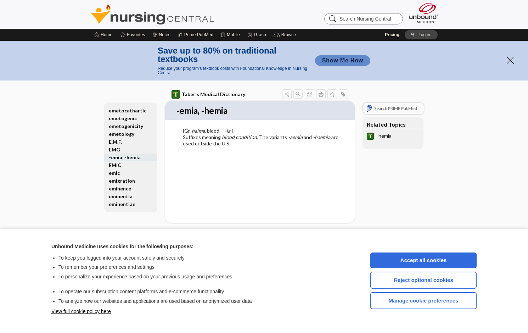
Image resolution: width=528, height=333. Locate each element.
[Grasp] (256, 35)
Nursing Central (179, 14)
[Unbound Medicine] (423, 13)
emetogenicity (126, 126)
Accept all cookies (423, 260)
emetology (121, 134)
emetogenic (123, 118)
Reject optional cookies (423, 280)
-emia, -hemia (125, 157)
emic (114, 173)
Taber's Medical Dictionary (208, 94)
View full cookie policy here (81, 311)
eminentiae (122, 204)
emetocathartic (127, 110)
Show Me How (342, 60)
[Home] (103, 35)
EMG (114, 149)
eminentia (121, 196)
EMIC (115, 165)
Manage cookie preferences (424, 301)
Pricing (392, 34)
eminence (120, 188)
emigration (122, 181)
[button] (286, 35)
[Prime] (195, 35)
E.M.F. (115, 142)
